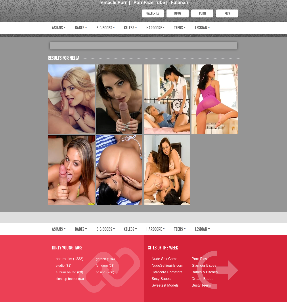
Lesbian (201, 27)
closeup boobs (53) (70, 279)
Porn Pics (199, 259)
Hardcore (154, 27)
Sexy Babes (161, 279)
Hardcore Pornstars (167, 272)
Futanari (179, 2)
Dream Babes (202, 279)
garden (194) (105, 259)
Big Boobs (104, 27)
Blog (177, 13)
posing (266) (105, 272)
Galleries (152, 13)
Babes (79, 27)
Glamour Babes (204, 265)
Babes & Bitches (205, 272)
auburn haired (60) (69, 272)
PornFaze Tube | (151, 2)
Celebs (129, 27)
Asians (57, 27)
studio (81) (63, 265)
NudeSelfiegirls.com (167, 265)
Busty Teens (201, 285)
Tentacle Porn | (115, 2)
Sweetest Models (165, 285)
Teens (178, 27)
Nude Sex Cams (165, 259)
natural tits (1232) (69, 259)
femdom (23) (105, 265)
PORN (202, 13)
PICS (227, 13)
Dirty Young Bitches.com (92, 13)
